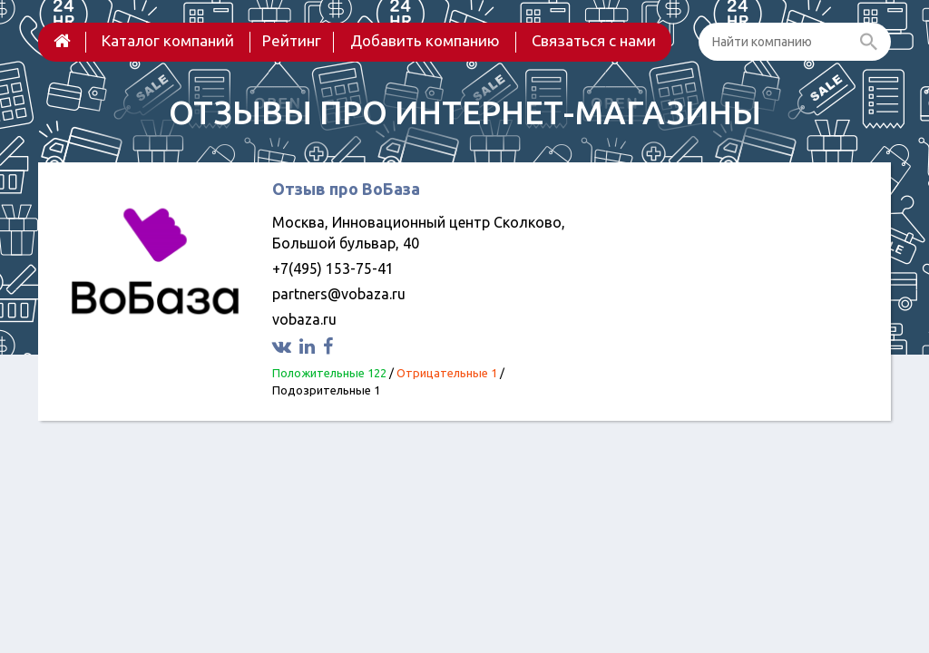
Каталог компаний (168, 40)
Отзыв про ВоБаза (346, 189)
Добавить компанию (425, 40)
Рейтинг (291, 40)
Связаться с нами (594, 40)
